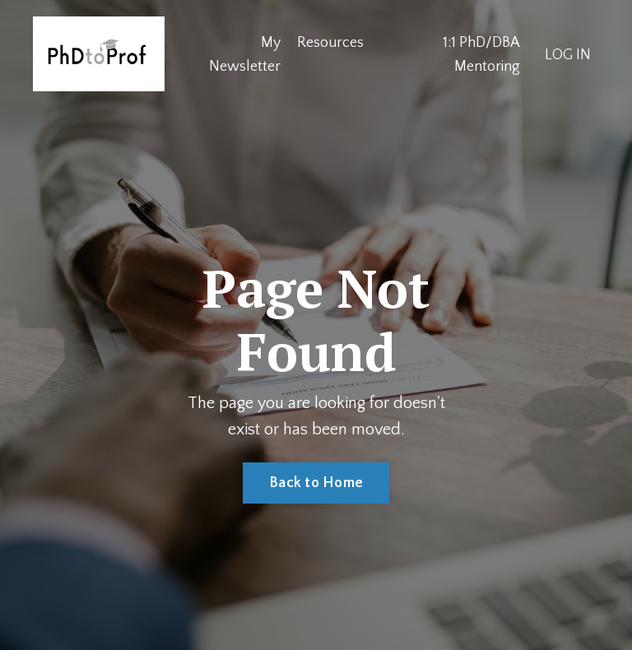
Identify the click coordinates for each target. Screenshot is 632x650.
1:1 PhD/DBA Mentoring (481, 55)
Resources (330, 43)
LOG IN (568, 55)
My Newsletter (245, 55)
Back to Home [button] (316, 483)
